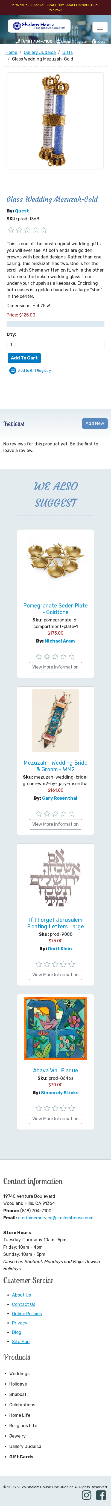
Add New (95, 423)
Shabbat (18, 1394)
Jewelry (17, 1436)
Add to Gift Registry (34, 370)
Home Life (19, 1415)
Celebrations (22, 1404)
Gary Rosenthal (59, 798)
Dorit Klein (60, 948)
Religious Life (23, 1425)
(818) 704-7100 (36, 41)
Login (63, 41)
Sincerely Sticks (59, 1092)
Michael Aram (60, 641)
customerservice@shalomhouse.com (56, 1217)
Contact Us (23, 1304)
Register (81, 42)
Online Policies (27, 1313)
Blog (16, 1332)
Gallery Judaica (25, 1446)
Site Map (21, 1341)
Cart (98, 41)
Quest (22, 211)
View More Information (55, 667)
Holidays (18, 1384)
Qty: (11, 334)
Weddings (19, 1373)
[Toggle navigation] (100, 27)
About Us (21, 1295)
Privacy (19, 1323)
